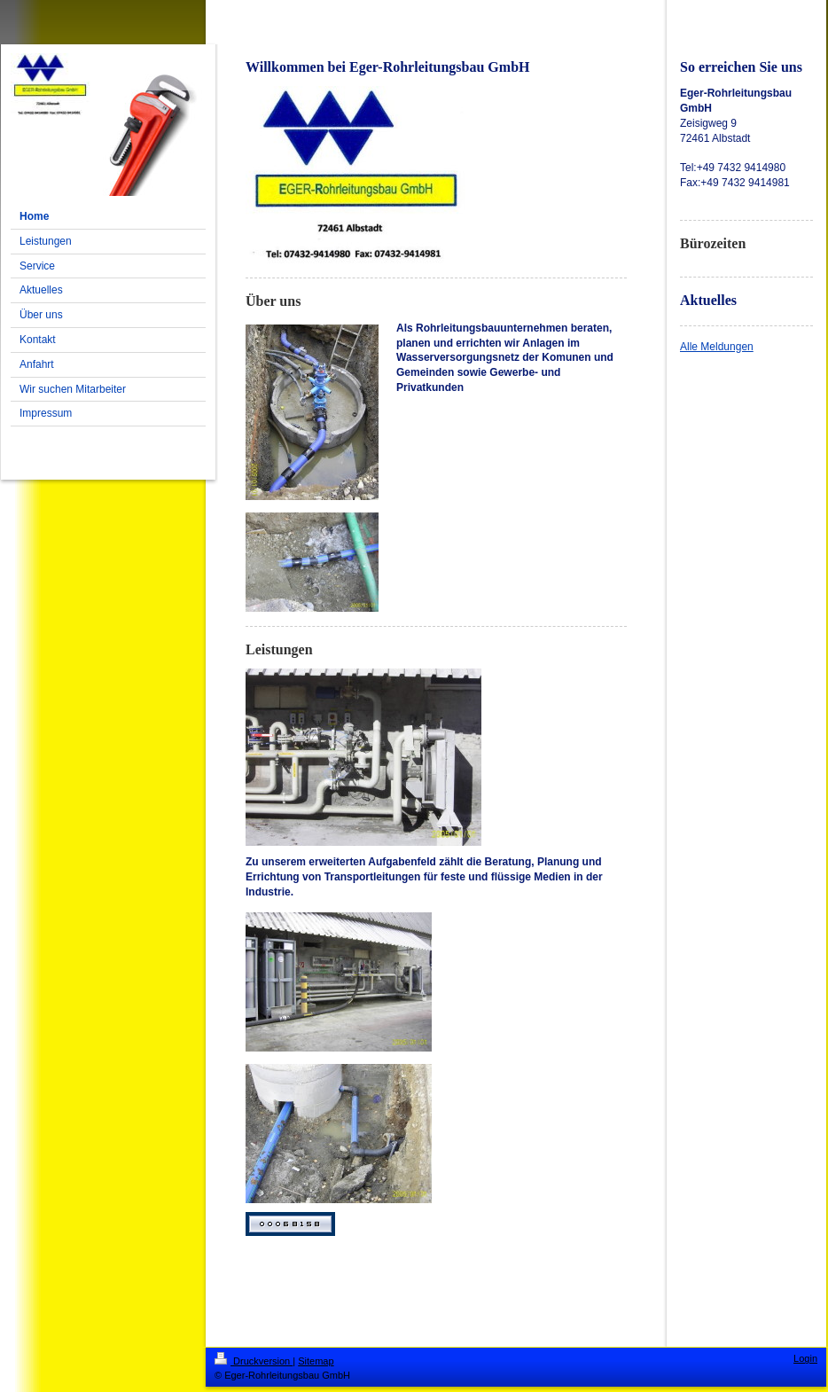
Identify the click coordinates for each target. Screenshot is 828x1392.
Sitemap (315, 1361)
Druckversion (254, 1361)
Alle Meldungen (717, 346)
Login (805, 1358)
